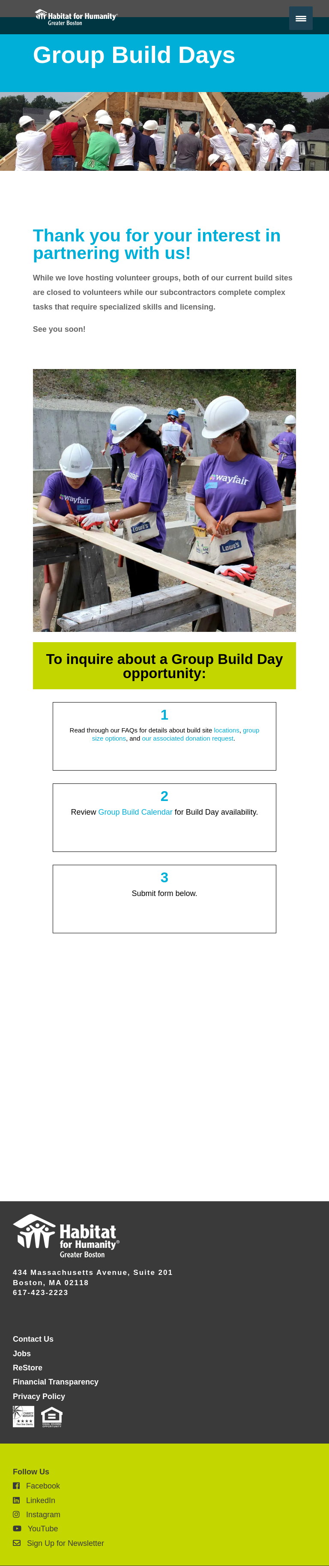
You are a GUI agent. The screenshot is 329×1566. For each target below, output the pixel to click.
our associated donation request (187, 738)
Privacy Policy (39, 1396)
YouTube (35, 1528)
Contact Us (33, 1339)
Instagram (36, 1514)
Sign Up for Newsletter (58, 1543)
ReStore (27, 1368)
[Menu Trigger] (301, 18)
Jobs (22, 1353)
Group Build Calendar (136, 812)
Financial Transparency (56, 1382)
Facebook (36, 1486)
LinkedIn (34, 1500)
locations (226, 730)
